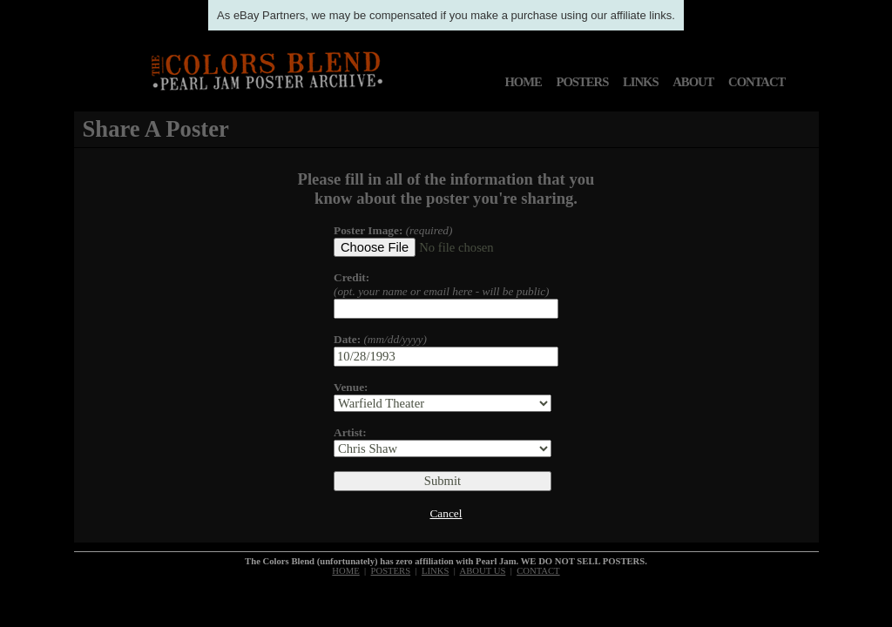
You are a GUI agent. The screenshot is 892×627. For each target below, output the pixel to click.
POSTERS (583, 82)
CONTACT (756, 82)
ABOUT (692, 82)
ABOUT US (483, 571)
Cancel (445, 513)
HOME (522, 82)
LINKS (641, 82)
